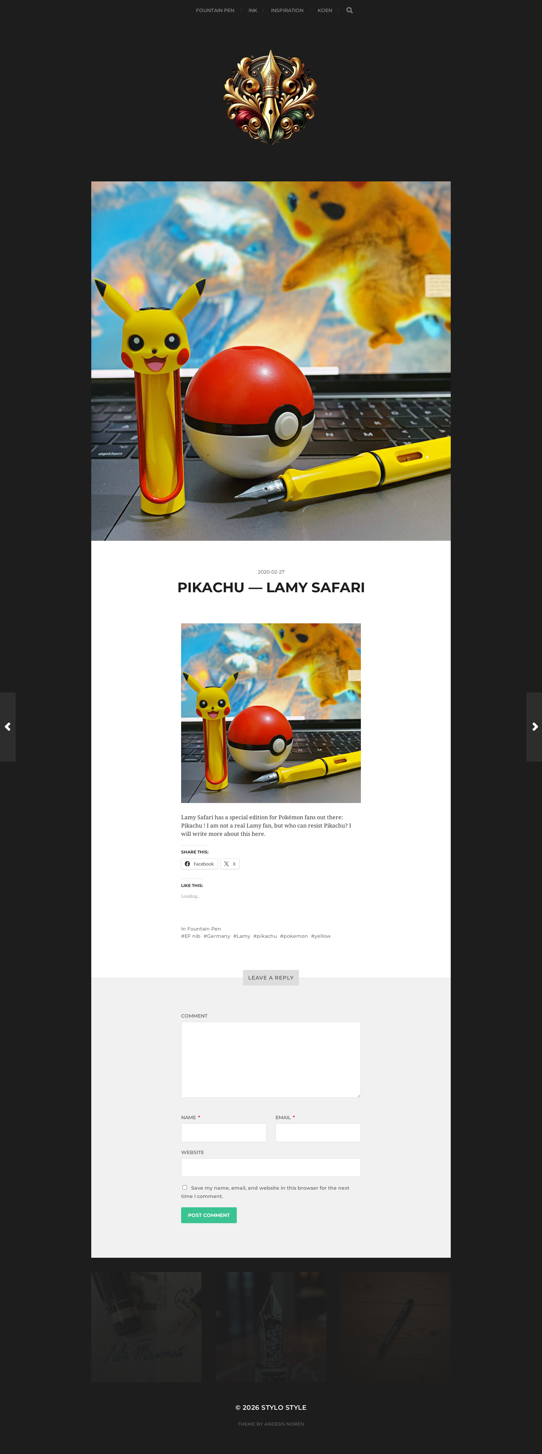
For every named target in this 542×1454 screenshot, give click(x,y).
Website (192, 1152)
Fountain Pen (215, 10)
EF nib (192, 936)
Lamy (243, 936)
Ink (253, 10)
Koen (325, 10)
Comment (194, 1016)
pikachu (267, 936)
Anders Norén (284, 1424)
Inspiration (287, 10)
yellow (323, 936)
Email (285, 1117)
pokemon (295, 936)
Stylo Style (284, 1407)
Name (190, 1117)
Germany (218, 936)
